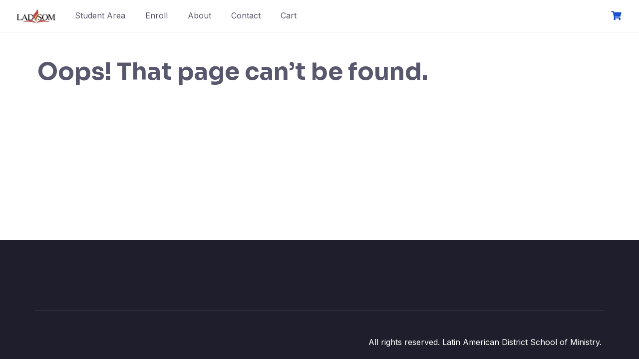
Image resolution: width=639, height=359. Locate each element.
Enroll (156, 15)
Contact (246, 15)
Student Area (100, 15)
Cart (289, 15)
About (199, 15)
